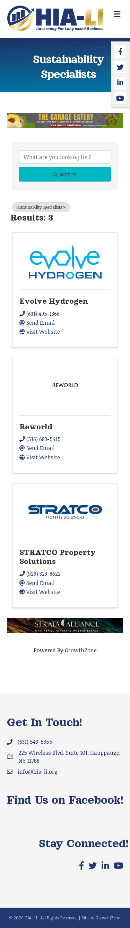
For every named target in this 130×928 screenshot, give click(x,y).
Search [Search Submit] (65, 174)
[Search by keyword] (65, 157)
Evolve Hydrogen (53, 301)
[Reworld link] (65, 385)
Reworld (35, 427)
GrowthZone (81, 650)
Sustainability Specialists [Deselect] (41, 207)
